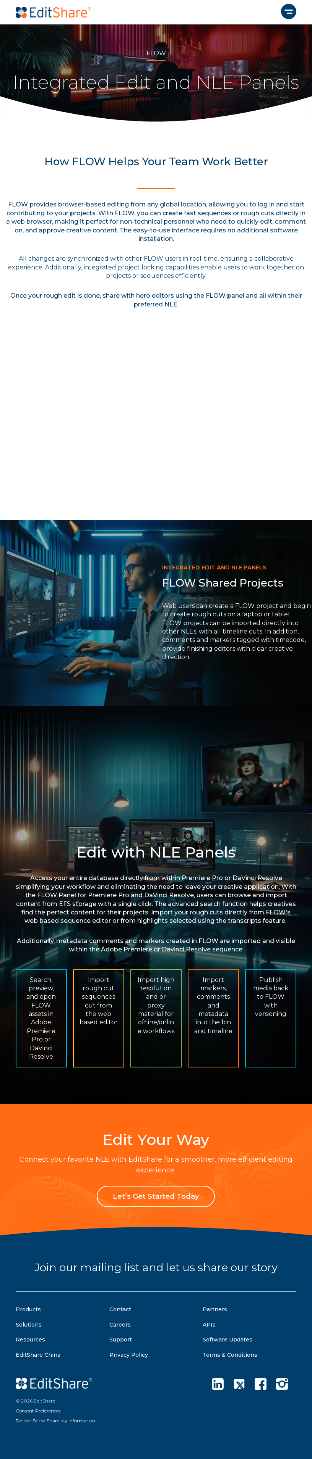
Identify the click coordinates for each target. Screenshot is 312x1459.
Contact (120, 1309)
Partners (215, 1309)
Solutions (29, 1324)
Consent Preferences (38, 1411)
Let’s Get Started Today (156, 1196)
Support (120, 1339)
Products (28, 1309)
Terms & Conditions (230, 1354)
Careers (120, 1324)
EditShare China (38, 1354)
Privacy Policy (128, 1354)
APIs (209, 1324)
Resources (30, 1339)
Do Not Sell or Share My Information (55, 1421)
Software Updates (227, 1339)
